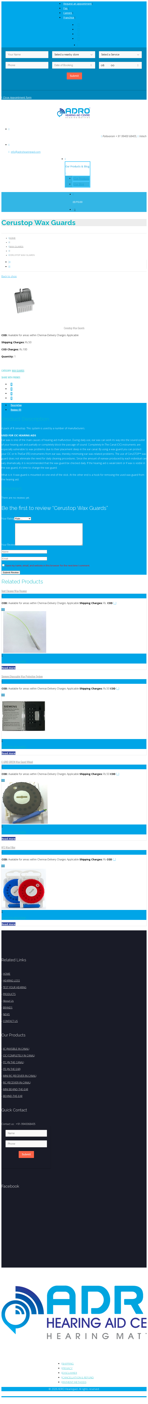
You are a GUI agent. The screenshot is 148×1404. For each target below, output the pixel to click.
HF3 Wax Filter (8, 851)
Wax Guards (16, 246)
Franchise (68, 17)
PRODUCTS (9, 998)
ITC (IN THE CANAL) (13, 1066)
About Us (8, 1005)
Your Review (8, 549)
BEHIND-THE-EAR (12, 1100)
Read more (8, 672)
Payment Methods (74, 1386)
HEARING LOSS (11, 985)
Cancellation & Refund (78, 1381)
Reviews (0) (16, 409)
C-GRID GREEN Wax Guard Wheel (17, 766)
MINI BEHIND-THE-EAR (15, 1093)
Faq (65, 8)
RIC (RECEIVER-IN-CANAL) (17, 1086)
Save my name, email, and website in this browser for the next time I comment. (48, 569)
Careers (67, 13)
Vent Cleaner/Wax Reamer (14, 595)
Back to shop (9, 276)
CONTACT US (10, 1025)
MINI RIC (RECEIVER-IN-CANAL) (19, 1080)
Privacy (67, 1372)
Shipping (68, 1367)
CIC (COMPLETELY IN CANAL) (19, 1059)
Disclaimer (69, 1377)
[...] (114, 607)
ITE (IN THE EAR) (11, 1073)
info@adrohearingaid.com (26, 151)
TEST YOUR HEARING (14, 991)
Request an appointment (77, 3)
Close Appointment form (16, 97)
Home (12, 238)
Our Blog (79, 184)
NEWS (6, 1018)
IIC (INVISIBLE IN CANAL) (16, 1053)
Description (16, 405)
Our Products (81, 178)
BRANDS (7, 1012)
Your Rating (7, 518)
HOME (6, 978)
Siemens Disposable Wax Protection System (22, 681)
